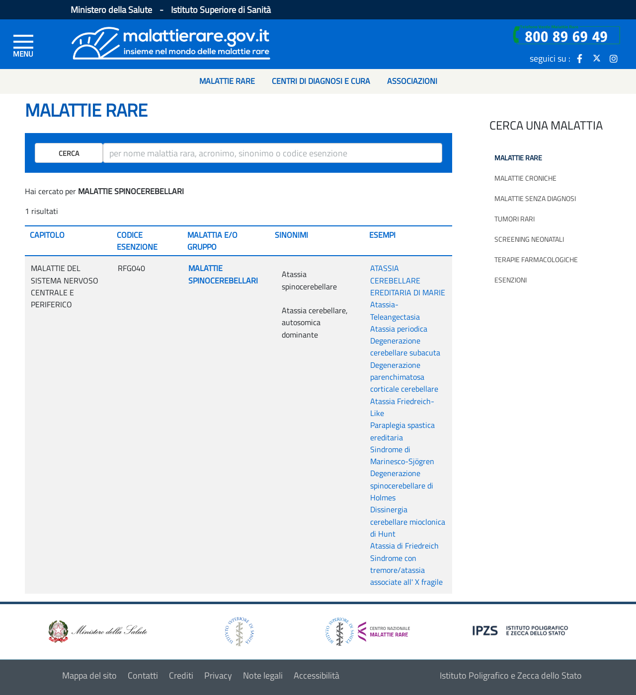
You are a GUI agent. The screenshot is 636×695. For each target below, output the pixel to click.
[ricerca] (272, 153)
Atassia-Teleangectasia (395, 310)
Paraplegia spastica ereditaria (402, 431)
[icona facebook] (579, 58)
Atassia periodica (398, 329)
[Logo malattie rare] (171, 42)
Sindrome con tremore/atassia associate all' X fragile (406, 570)
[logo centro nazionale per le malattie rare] (367, 629)
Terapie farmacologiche (536, 259)
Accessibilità (316, 675)
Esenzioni (510, 280)
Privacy (218, 675)
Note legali (263, 675)
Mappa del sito (89, 675)
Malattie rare (518, 157)
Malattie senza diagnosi (535, 198)
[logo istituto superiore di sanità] (238, 630)
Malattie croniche (525, 178)
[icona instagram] (613, 58)
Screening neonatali (529, 239)
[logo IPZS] (521, 629)
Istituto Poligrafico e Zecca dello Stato (511, 675)
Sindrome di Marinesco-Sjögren (402, 455)
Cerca (69, 153)
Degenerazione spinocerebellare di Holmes (401, 485)
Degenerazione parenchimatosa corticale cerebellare (404, 377)
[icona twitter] (596, 58)
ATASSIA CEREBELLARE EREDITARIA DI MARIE (407, 280)
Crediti (181, 675)
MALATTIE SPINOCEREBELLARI (223, 274)
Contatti (143, 675)
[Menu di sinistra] (23, 45)
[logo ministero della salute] (97, 630)
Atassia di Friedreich (404, 546)
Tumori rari (514, 218)
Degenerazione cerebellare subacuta (405, 346)
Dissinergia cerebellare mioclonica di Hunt (407, 521)
